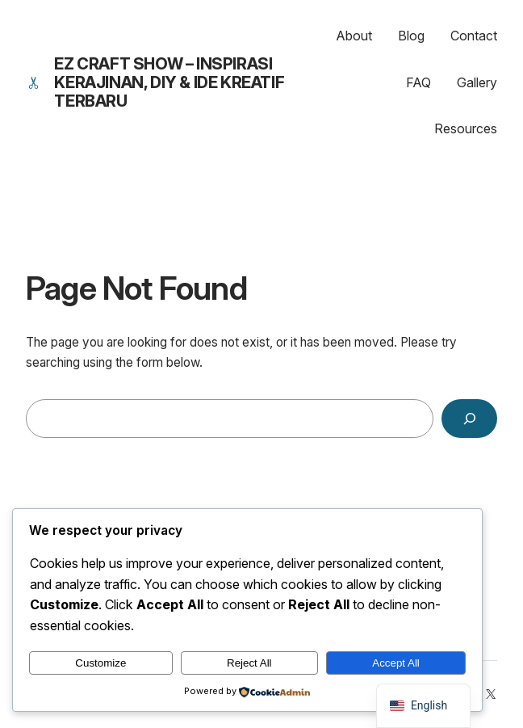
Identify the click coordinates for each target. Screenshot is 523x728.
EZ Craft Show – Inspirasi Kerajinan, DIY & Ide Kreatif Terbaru (169, 82)
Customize (100, 663)
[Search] (469, 419)
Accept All (396, 663)
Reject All (249, 663)
